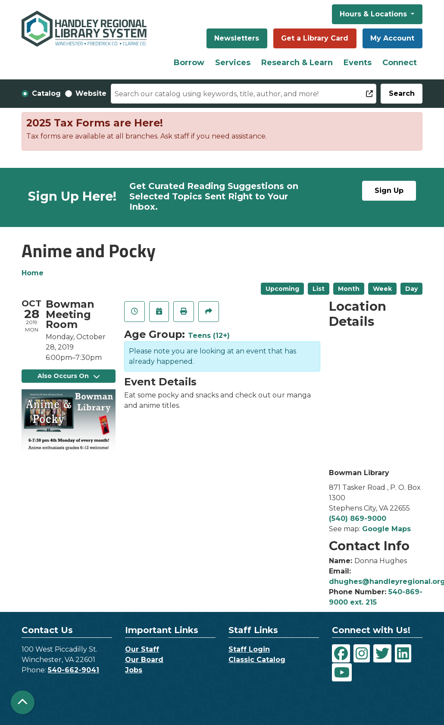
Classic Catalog (256, 660)
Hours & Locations (374, 14)
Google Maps (386, 529)
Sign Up (389, 190)
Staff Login (249, 649)
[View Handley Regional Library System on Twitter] (382, 653)
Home (33, 273)
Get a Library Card (314, 38)
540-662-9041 (73, 670)
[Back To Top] (22, 702)
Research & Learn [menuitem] (297, 62)
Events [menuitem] (358, 62)
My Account (392, 38)
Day (411, 289)
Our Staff (142, 649)
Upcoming (282, 289)
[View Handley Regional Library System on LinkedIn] (403, 653)
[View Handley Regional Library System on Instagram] (361, 653)
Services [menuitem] (232, 62)
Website (90, 93)
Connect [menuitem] (399, 62)
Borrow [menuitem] (189, 62)
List (319, 289)
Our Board (144, 660)
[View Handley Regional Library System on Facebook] (341, 653)
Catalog (46, 93)
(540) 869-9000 (357, 518)
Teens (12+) (209, 335)
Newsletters (236, 38)
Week (382, 289)
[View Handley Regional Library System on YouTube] (342, 672)
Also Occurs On (69, 376)
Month (349, 289)
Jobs (133, 670)
